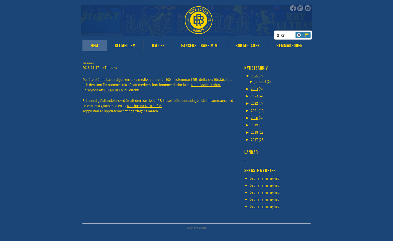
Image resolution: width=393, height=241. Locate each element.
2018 (254, 132)
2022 (254, 103)
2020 (254, 118)
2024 (254, 89)
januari (260, 81)
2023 (254, 96)
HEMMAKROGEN (289, 45)
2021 (254, 110)
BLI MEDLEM (125, 45)
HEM (94, 45)
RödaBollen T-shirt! (206, 85)
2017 (254, 139)
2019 (254, 125)
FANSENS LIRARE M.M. (200, 45)
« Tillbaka (109, 67)
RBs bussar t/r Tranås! (144, 106)
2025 (254, 76)
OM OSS (158, 45)
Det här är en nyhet (264, 178)
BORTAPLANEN (248, 45)
